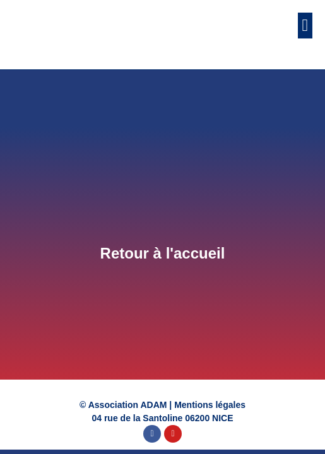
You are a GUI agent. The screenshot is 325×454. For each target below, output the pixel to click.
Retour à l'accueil (162, 253)
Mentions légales (209, 405)
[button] (305, 25)
